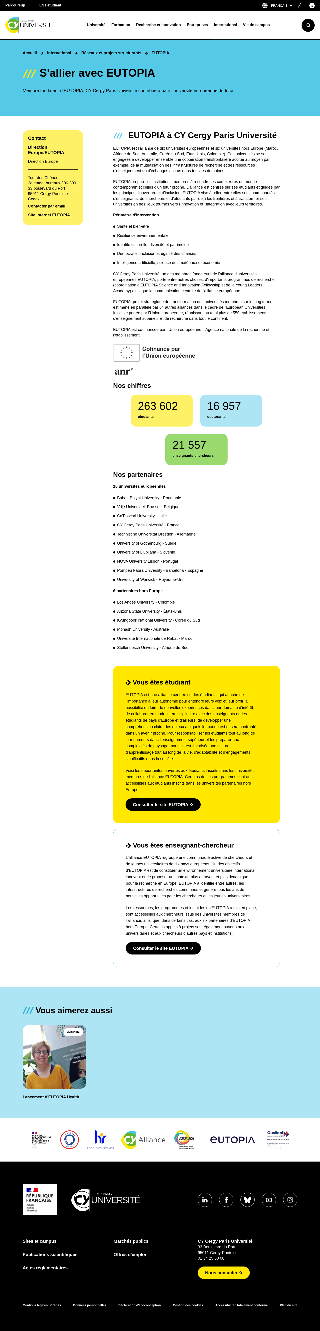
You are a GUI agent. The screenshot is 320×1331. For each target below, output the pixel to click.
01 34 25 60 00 (211, 1258)
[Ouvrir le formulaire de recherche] (308, 25)
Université (96, 24)
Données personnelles (89, 1305)
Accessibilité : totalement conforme (241, 1305)
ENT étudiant (50, 5)
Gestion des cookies (188, 1305)
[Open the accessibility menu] (312, 5)
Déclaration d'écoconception (139, 1305)
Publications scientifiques (50, 1254)
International (225, 24)
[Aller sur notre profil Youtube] (269, 1200)
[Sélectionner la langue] (281, 5)
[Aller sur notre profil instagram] (290, 1200)
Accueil (30, 53)
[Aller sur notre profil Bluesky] (247, 1200)
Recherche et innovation (158, 24)
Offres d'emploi (130, 1254)
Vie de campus (256, 24)
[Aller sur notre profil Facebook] (226, 1200)
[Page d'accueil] (42, 25)
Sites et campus (39, 1241)
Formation (120, 24)
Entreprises (197, 24)
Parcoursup (15, 5)
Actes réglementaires (45, 1267)
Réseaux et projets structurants (111, 53)
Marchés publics (131, 1241)
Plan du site (288, 1305)
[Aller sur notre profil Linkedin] (205, 1200)
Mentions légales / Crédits (42, 1305)
